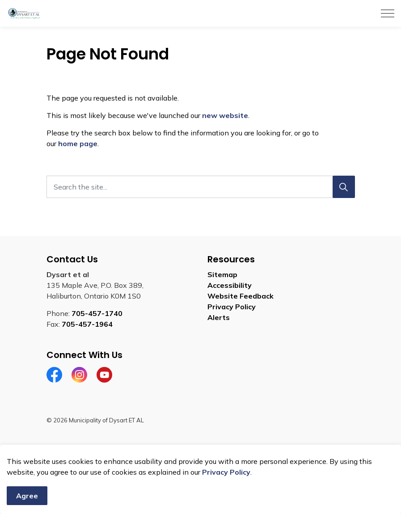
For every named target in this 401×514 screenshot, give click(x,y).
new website (225, 115)
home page (77, 143)
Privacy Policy (226, 472)
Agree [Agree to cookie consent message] (27, 496)
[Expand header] (387, 13)
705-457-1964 (87, 324)
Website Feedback (240, 295)
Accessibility (229, 285)
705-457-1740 (97, 313)
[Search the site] (200, 187)
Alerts (218, 317)
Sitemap (222, 274)
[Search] (344, 187)
